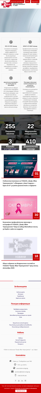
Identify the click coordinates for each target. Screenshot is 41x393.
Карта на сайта (20, 298)
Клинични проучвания (17, 1)
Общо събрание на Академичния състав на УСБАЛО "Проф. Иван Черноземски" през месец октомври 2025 (20, 265)
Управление (20, 296)
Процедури (20, 313)
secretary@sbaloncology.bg (22, 372)
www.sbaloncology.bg (22, 368)
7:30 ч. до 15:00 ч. (22, 365)
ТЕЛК (20, 317)
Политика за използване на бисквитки (20, 325)
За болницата (21, 292)
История (20, 294)
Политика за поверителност (20, 327)
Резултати (35, 1)
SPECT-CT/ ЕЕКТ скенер (30, 46)
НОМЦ (27, 1)
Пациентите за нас (20, 342)
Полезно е (20, 344)
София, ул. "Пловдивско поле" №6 (22, 361)
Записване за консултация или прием (20, 315)
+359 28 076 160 (22, 376)
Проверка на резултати (20, 309)
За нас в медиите (21, 340)
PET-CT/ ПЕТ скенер (11, 46)
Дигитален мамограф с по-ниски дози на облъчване (11, 83)
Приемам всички (21, 391)
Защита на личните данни (20, 323)
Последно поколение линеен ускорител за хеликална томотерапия (30, 84)
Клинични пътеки (20, 311)
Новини (20, 338)
